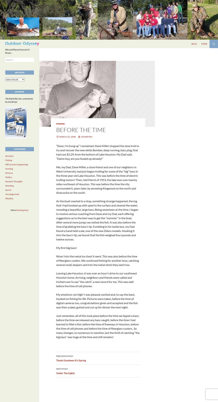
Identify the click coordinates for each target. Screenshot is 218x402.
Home (204, 44)
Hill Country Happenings (16, 164)
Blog (194, 44)
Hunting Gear (22, 210)
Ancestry (9, 156)
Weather (9, 198)
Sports (8, 190)
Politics (8, 177)
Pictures (9, 173)
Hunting (9, 168)
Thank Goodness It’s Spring (98, 358)
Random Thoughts (13, 181)
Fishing (60, 123)
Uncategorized (12, 194)
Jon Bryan (86, 136)
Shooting (9, 185)
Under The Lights (98, 371)
